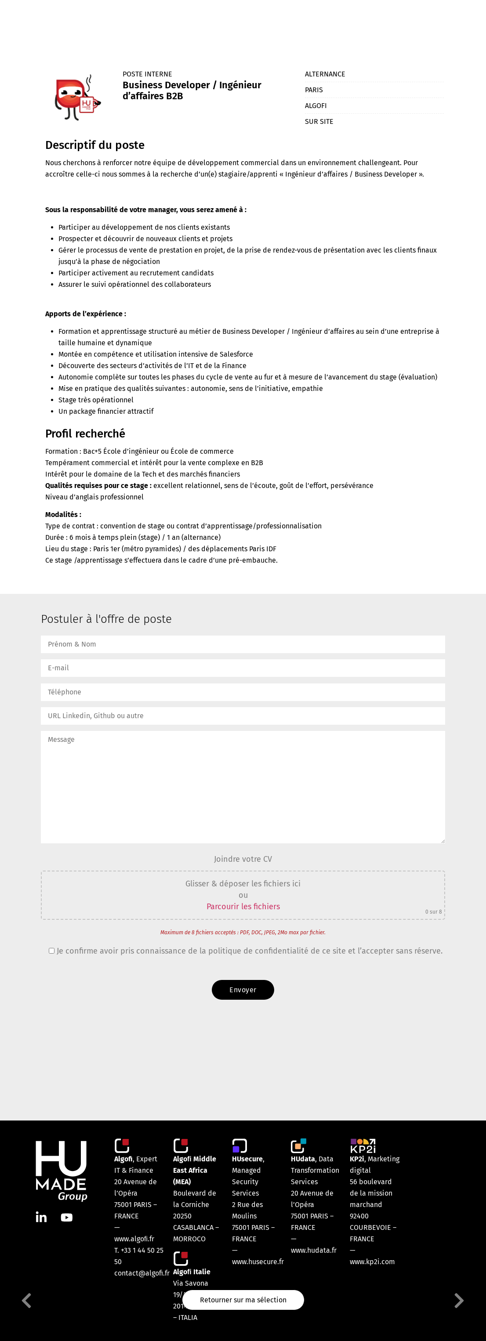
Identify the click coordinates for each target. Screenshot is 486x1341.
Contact (421, 25)
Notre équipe (218, 25)
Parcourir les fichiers (243, 906)
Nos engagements (322, 25)
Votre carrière (380, 25)
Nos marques (267, 25)
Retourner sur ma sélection (243, 1301)
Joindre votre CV (243, 859)
